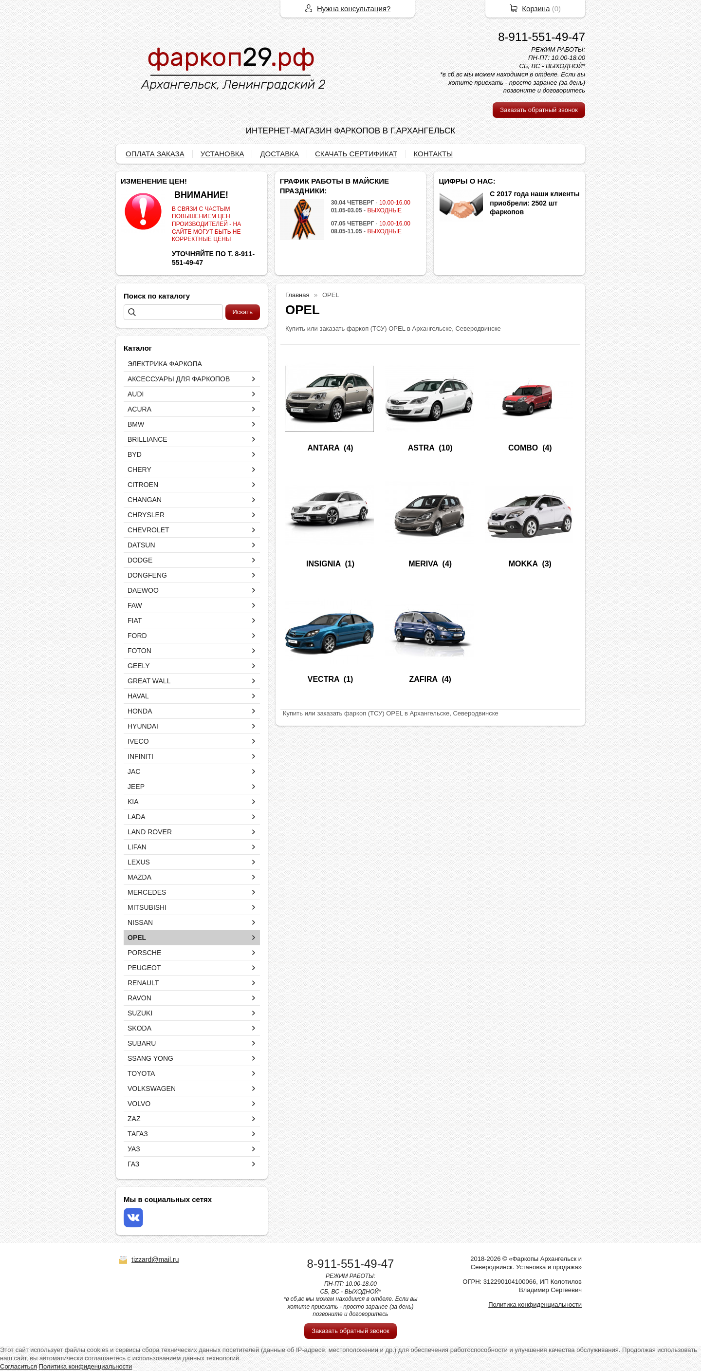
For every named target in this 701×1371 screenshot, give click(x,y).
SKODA (139, 1028)
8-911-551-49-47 (541, 36)
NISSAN (140, 922)
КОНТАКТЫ (433, 154)
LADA (137, 817)
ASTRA (421, 448)
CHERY (139, 469)
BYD (135, 454)
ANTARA (323, 448)
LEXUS (139, 862)
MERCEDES (147, 892)
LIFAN (137, 847)
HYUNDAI (143, 726)
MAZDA (139, 877)
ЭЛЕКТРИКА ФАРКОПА (165, 364)
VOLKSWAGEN (152, 1088)
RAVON (139, 998)
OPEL (137, 937)
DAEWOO (143, 590)
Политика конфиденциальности (535, 1304)
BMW (136, 424)
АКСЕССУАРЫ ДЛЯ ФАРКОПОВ (179, 379)
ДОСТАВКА (279, 154)
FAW (135, 605)
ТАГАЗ (138, 1134)
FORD (137, 635)
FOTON (139, 651)
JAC (134, 771)
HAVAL (138, 696)
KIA (133, 802)
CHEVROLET (148, 530)
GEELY (139, 666)
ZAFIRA (423, 679)
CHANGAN (145, 500)
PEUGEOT (144, 968)
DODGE (140, 560)
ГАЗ (133, 1164)
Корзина (536, 8)
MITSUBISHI (147, 907)
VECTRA (323, 679)
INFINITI (140, 756)
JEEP (136, 786)
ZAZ (134, 1119)
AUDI (136, 394)
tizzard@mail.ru (155, 1259)
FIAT (135, 620)
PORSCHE (144, 953)
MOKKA (523, 564)
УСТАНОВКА (222, 154)
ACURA (139, 409)
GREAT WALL (149, 681)
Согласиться (18, 1366)
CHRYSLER (146, 515)
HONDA (140, 711)
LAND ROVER (150, 832)
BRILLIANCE (147, 439)
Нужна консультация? (353, 8)
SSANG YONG (150, 1058)
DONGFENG (147, 575)
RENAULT (143, 983)
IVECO (138, 741)
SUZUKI (140, 1013)
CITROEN (143, 484)
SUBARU (142, 1043)
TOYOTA (141, 1073)
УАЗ (134, 1149)
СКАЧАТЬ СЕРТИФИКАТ (356, 154)
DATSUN (141, 545)
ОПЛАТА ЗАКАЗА (155, 154)
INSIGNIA (323, 564)
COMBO (523, 448)
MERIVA (423, 564)
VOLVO (139, 1104)
